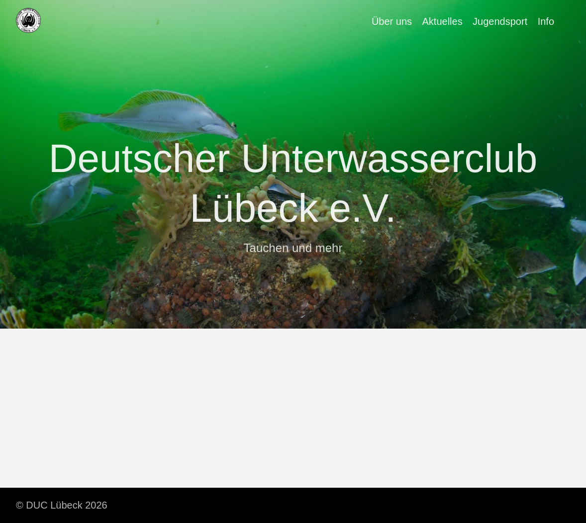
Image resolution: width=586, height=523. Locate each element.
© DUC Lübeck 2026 (61, 505)
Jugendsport (500, 21)
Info (546, 21)
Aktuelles (442, 21)
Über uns (392, 21)
